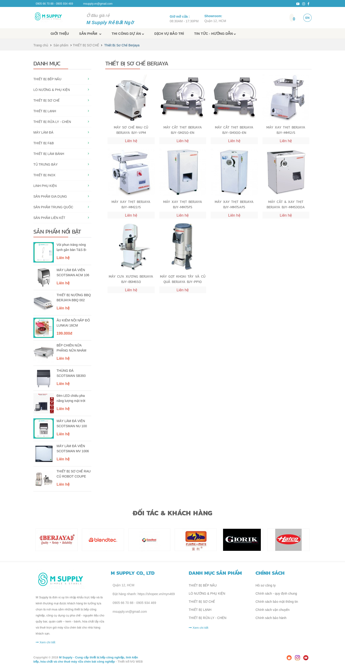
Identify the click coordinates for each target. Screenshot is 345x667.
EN (307, 17)
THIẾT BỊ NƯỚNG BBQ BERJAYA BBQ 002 (74, 297)
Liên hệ (63, 258)
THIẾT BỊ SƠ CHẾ (86, 45)
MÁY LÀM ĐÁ (43, 132)
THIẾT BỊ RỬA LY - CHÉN (52, 122)
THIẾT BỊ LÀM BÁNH (48, 154)
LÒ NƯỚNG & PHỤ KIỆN (51, 90)
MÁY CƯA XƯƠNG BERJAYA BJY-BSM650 (131, 279)
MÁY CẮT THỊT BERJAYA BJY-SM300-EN (234, 130)
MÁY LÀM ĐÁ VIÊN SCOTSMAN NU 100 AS (72, 424)
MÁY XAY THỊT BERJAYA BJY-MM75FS (182, 204)
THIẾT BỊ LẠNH (44, 111)
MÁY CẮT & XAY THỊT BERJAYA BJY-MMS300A (286, 204)
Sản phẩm (90, 33)
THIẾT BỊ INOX (44, 175)
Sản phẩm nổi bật (57, 231)
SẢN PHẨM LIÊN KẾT (49, 218)
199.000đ (64, 333)
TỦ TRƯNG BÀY (45, 164)
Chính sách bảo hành (271, 618)
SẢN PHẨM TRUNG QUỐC (53, 207)
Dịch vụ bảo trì (169, 33)
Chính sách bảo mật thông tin (277, 601)
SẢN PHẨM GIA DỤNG (50, 196)
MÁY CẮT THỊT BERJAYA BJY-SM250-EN (182, 130)
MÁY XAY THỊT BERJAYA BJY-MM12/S (285, 130)
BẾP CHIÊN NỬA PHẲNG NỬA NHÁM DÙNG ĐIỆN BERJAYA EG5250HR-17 (73, 348)
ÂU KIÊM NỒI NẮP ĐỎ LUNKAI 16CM (73, 322)
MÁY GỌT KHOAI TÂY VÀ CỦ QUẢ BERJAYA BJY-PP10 (182, 279)
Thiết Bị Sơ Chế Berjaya (122, 45)
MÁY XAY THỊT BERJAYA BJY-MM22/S (131, 204)
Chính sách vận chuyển (273, 610)
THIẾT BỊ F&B (43, 143)
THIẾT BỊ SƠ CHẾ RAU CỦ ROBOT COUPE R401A (74, 474)
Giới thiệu (60, 33)
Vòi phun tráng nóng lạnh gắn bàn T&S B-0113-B (72, 248)
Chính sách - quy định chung (276, 593)
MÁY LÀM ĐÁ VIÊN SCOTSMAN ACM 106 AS (73, 273)
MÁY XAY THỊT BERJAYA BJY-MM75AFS (234, 204)
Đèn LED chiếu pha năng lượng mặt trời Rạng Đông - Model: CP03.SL (71, 399)
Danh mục (46, 63)
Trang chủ (40, 45)
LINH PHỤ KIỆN (45, 186)
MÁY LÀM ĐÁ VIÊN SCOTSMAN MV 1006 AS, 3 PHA (73, 449)
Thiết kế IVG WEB (130, 661)
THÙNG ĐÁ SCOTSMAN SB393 (71, 373)
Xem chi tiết (45, 642)
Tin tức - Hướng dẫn (215, 33)
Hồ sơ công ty (266, 585)
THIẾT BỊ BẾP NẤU (47, 79)
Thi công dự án (128, 33)
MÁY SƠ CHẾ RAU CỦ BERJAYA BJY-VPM (131, 130)
